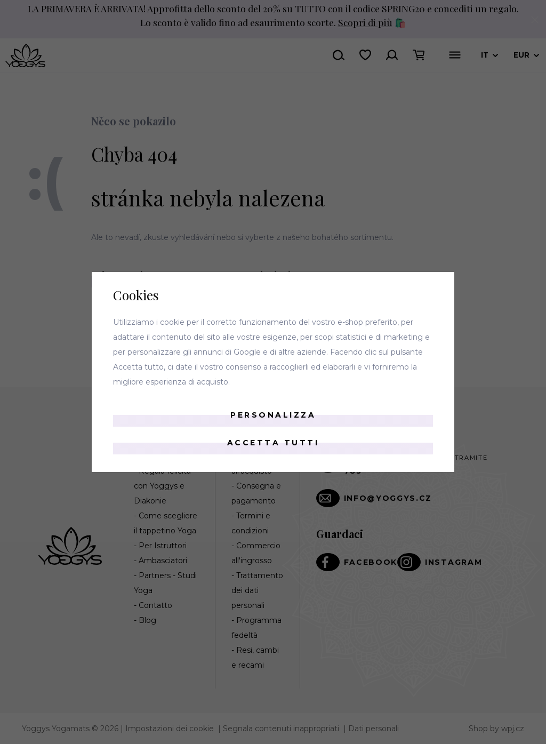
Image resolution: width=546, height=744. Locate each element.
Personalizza (273, 415)
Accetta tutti (273, 442)
